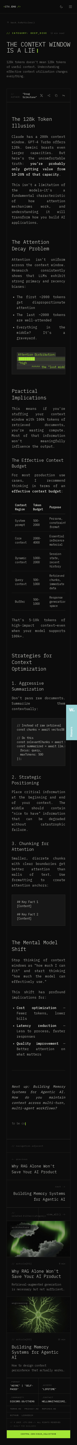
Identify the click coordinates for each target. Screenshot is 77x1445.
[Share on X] (41, 95)
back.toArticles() (21, 22)
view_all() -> (56, 1214)
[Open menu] (70, 6)
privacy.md (32, 1409)
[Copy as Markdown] (56, 95)
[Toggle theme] (61, 6)
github (14, 1415)
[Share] (49, 95)
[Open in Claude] (63, 95)
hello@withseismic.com (54, 1401)
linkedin (27, 1415)
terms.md (15, 1409)
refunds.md (49, 1409)
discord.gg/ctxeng (22, 1401)
